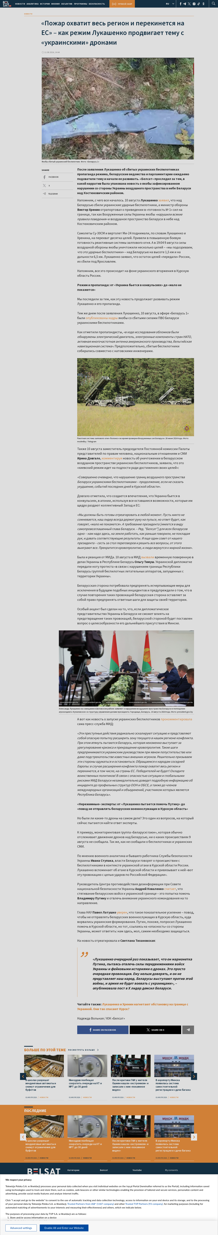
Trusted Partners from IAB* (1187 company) (90, 1203)
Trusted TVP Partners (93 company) (144, 1203)
